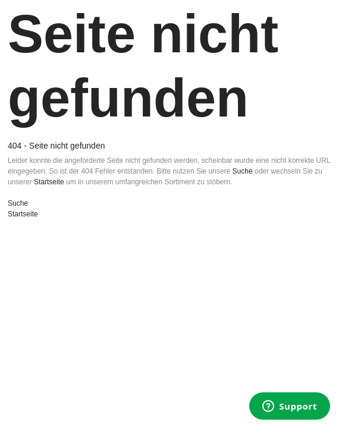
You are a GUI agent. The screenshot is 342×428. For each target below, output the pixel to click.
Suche (243, 171)
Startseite (49, 182)
